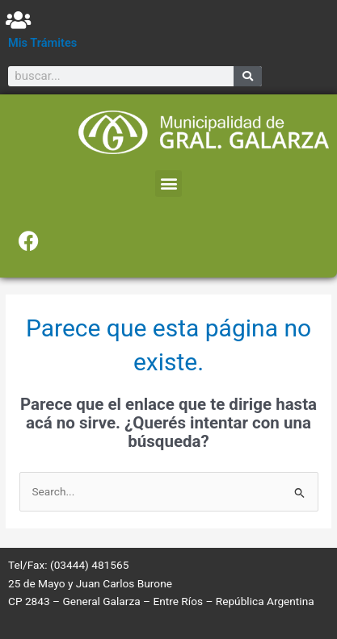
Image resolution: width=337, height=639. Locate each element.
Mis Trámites (42, 43)
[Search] (248, 76)
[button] (168, 183)
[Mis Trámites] (18, 20)
